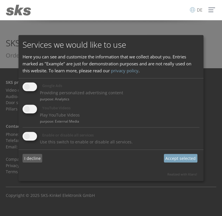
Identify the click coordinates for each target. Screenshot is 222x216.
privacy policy (124, 70)
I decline (32, 158)
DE (196, 10)
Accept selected (180, 158)
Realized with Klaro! (182, 174)
